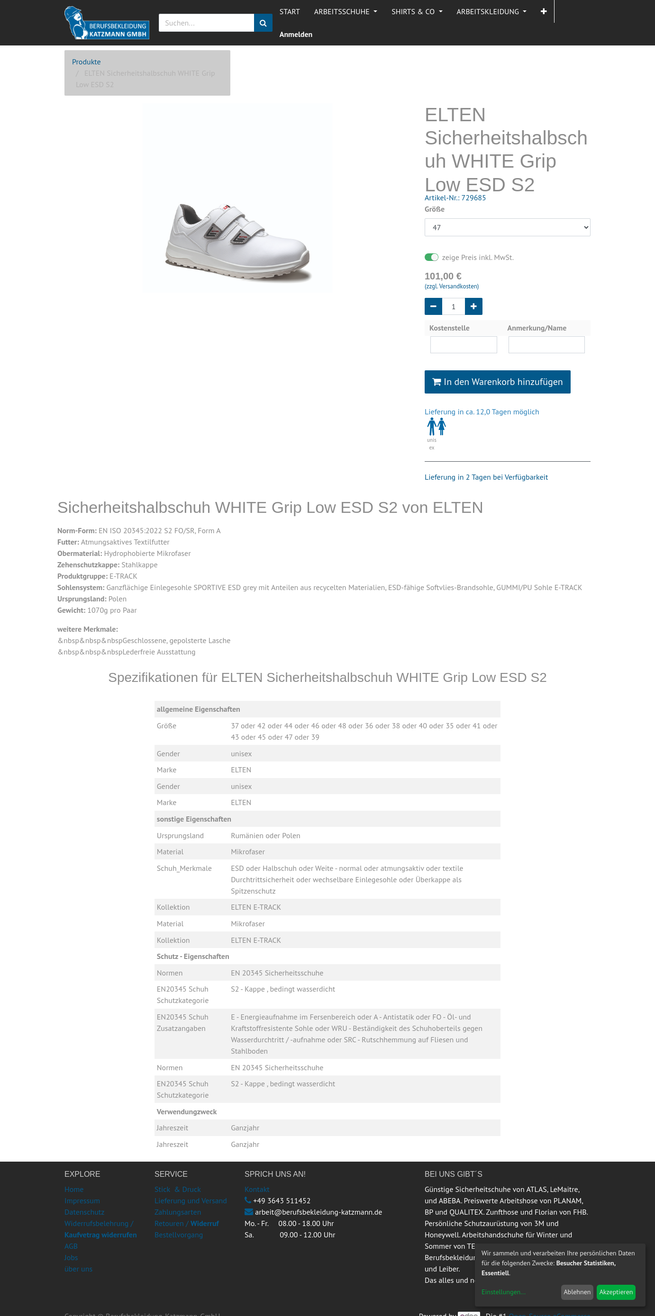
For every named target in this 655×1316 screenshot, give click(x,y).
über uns (78, 1268)
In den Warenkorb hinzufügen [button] (497, 382)
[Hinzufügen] (473, 306)
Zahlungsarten (178, 1212)
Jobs (71, 1257)
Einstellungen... (504, 1292)
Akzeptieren (616, 1292)
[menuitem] (290, 11)
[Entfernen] (433, 306)
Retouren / (172, 1223)
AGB (71, 1246)
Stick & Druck (178, 1189)
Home (73, 1189)
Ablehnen (577, 1292)
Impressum (82, 1200)
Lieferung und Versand (191, 1200)
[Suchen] (263, 23)
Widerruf (205, 1223)
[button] (544, 11)
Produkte (86, 61)
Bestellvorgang (179, 1234)
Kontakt (257, 1189)
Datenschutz (84, 1212)
